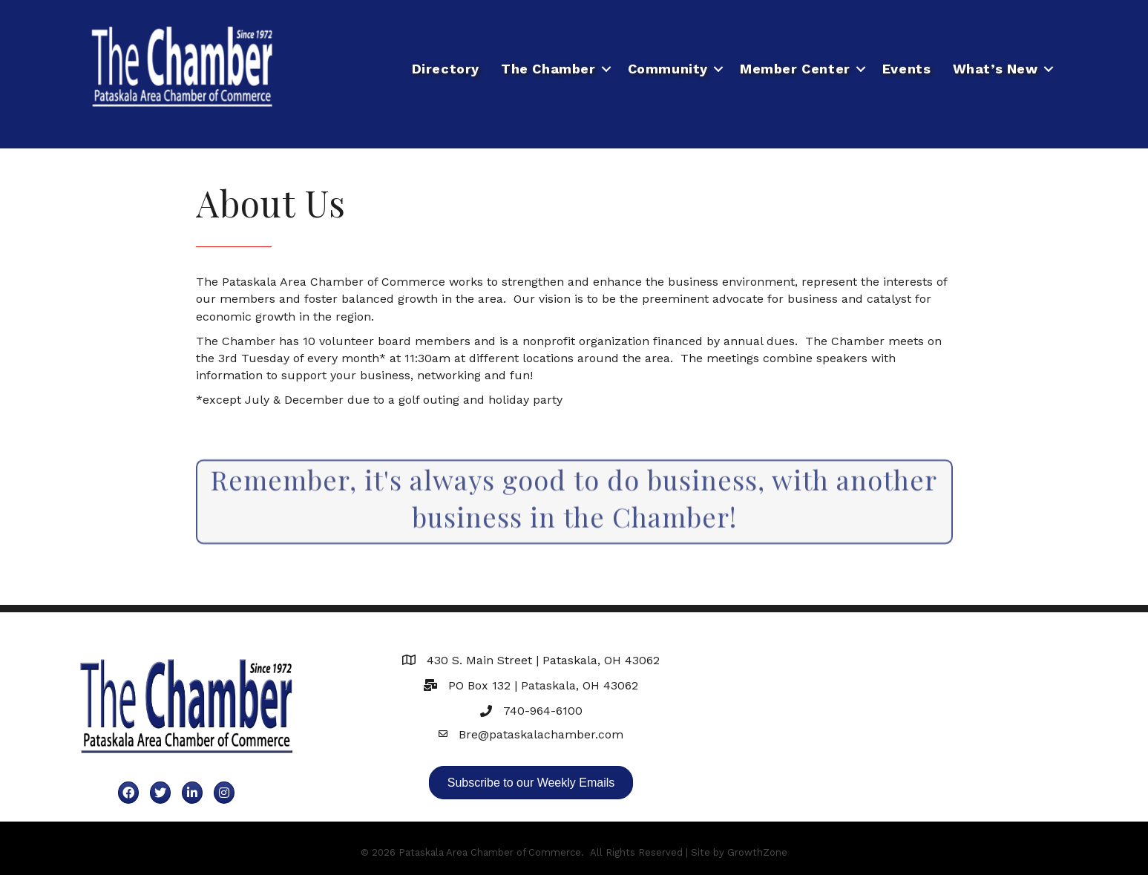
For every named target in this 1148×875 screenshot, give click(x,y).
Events (906, 68)
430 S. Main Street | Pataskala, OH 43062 (543, 660)
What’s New (995, 68)
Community (668, 68)
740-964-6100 (543, 711)
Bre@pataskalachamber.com (541, 734)
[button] (531, 782)
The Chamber (548, 68)
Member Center (795, 68)
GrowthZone (757, 852)
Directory (445, 68)
